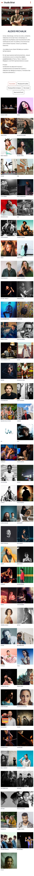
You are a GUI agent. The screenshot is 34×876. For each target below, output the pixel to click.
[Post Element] (9, 107)
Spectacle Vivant (18, 92)
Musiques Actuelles (23, 83)
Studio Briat (9, 2)
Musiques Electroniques (14, 88)
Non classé (26, 88)
